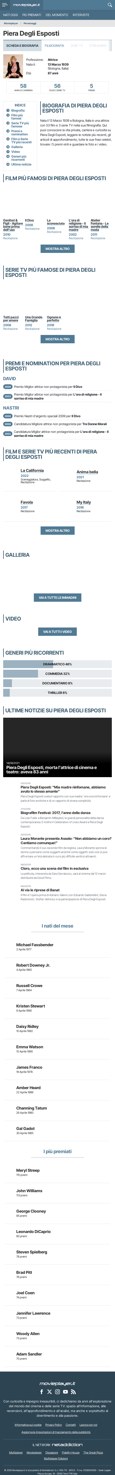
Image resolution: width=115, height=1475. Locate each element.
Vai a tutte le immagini (57, 598)
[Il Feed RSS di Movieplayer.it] (73, 1391)
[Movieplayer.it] (26, 5)
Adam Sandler (29, 1354)
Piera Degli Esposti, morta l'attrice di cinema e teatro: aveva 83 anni (51, 769)
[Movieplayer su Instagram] (57, 1391)
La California (32, 470)
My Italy (84, 502)
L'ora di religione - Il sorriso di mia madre (79, 225)
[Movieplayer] (57, 1383)
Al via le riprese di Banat (40, 890)
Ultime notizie (21, 164)
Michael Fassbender (35, 944)
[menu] (5, 5)
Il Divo (29, 220)
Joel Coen (25, 1292)
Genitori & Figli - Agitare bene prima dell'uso (13, 225)
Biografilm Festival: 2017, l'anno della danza (56, 813)
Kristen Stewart (30, 1006)
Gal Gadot (25, 1128)
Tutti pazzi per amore (11, 318)
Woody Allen (28, 1333)
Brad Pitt (24, 1272)
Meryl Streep (28, 1170)
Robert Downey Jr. (33, 965)
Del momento (57, 15)
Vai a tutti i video (57, 632)
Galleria (17, 147)
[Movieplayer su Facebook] (42, 1391)
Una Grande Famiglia (34, 318)
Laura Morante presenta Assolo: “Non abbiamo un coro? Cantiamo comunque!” (66, 840)
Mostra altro (58, 249)
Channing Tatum (31, 1108)
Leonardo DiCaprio (33, 1231)
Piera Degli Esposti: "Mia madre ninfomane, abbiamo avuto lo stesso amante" (63, 789)
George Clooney (31, 1211)
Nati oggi (10, 15)
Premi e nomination (19, 132)
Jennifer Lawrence (33, 1313)
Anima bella (87, 472)
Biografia (18, 110)
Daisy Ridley (27, 1026)
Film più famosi (17, 116)
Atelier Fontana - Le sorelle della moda (100, 225)
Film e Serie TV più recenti (21, 140)
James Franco (29, 1067)
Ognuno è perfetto (54, 318)
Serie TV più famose (20, 124)
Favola (27, 502)
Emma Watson (29, 1047)
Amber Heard (28, 1087)
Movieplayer (11, 23)
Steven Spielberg (31, 1252)
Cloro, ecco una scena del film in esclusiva (55, 868)
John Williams (29, 1190)
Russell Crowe (29, 985)
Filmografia (54, 46)
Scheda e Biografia (22, 46)
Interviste (81, 15)
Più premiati (31, 15)
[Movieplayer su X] (50, 1391)
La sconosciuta (56, 221)
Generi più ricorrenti (18, 158)
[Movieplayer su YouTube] (65, 1391)
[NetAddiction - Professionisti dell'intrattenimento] (67, 1444)
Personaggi (30, 23)
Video (15, 152)
